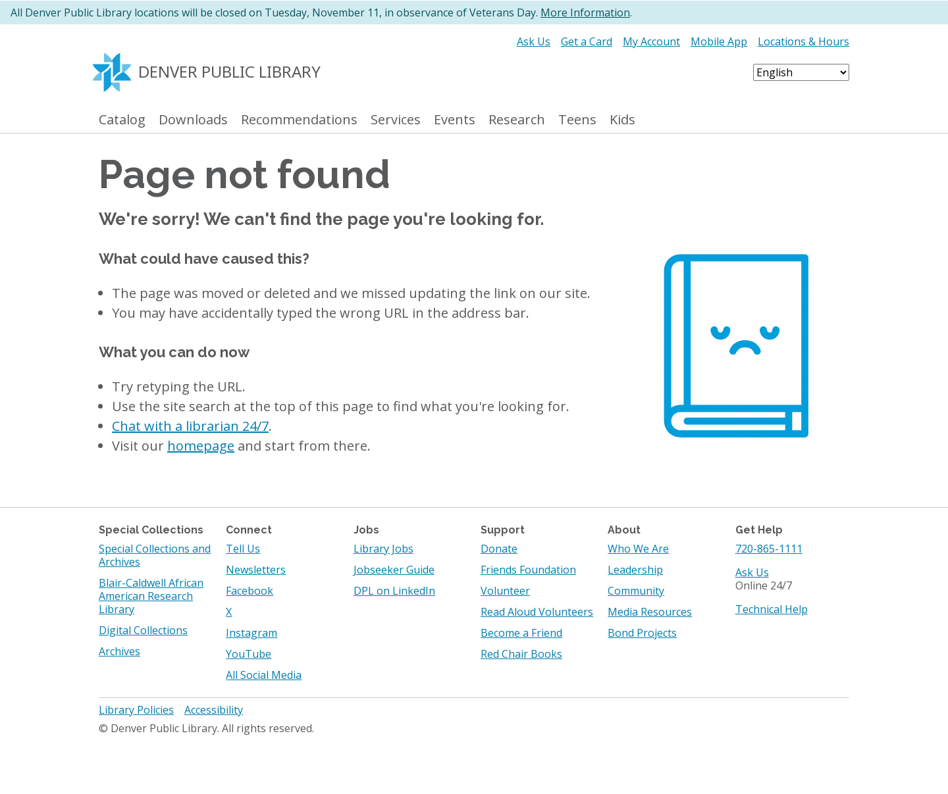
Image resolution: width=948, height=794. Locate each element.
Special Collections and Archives (155, 555)
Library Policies (136, 710)
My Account (651, 41)
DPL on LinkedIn (394, 590)
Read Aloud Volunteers (537, 612)
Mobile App (719, 41)
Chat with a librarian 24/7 (190, 426)
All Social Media (264, 675)
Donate (499, 548)
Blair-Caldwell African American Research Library (151, 596)
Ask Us (533, 41)
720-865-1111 (769, 548)
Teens (577, 120)
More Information (585, 12)
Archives (119, 651)
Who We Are (638, 548)
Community (636, 590)
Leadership (635, 569)
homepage (200, 446)
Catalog (122, 120)
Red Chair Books (521, 654)
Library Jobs (383, 548)
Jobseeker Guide (394, 569)
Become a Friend (521, 633)
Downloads (193, 120)
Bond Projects (642, 633)
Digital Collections (143, 630)
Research (516, 120)
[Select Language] (801, 72)
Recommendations (299, 120)
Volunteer (505, 590)
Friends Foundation (528, 569)
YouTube (248, 654)
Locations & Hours (803, 41)
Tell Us (243, 548)
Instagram (251, 633)
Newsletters (256, 569)
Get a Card (586, 41)
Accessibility (213, 710)
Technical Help (771, 609)
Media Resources (650, 612)
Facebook (249, 590)
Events (454, 120)
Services (396, 120)
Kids (622, 120)
